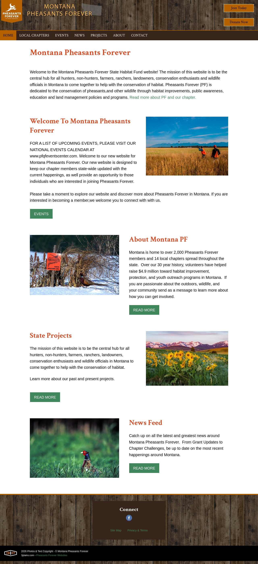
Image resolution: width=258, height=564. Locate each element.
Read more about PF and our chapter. (165, 98)
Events (41, 216)
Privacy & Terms (137, 533)
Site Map (115, 533)
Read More (144, 313)
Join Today (239, 8)
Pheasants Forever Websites (51, 558)
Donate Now (239, 22)
